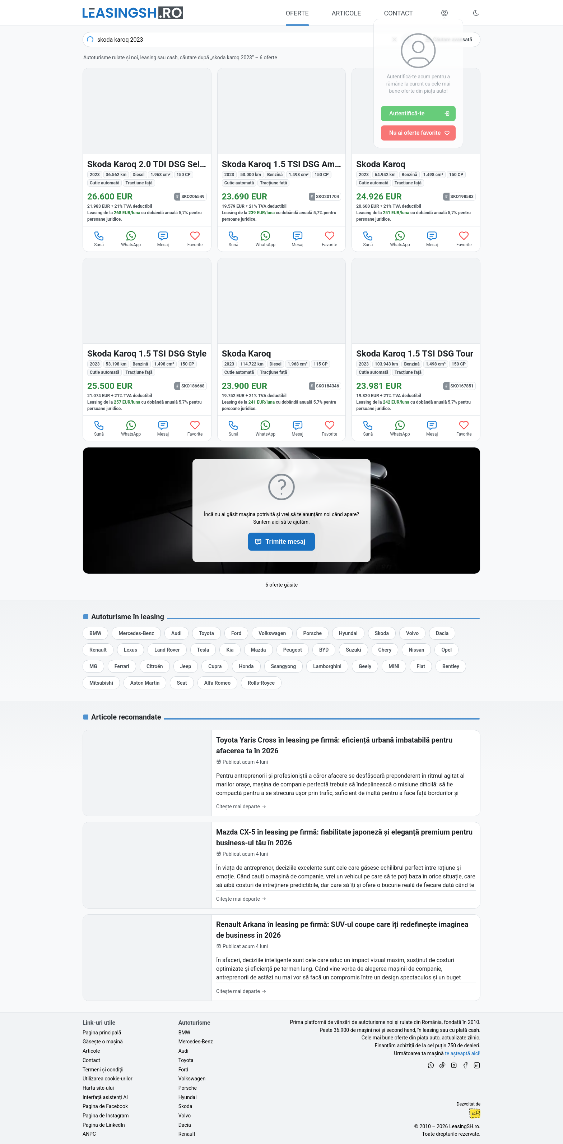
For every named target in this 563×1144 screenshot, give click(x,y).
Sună (99, 238)
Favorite (195, 238)
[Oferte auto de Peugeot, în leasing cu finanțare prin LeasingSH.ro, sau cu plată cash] (292, 649)
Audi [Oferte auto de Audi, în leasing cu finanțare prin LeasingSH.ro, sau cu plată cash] (183, 1051)
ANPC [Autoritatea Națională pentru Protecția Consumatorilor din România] (89, 1134)
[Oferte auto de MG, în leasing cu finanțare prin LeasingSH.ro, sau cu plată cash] (93, 666)
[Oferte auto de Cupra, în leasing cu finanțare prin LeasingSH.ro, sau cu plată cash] (214, 666)
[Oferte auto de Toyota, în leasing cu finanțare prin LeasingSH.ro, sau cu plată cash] (206, 633)
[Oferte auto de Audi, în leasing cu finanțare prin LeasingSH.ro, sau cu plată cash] (176, 633)
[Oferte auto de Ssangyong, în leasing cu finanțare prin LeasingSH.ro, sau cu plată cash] (283, 666)
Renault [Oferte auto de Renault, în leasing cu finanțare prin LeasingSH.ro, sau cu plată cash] (186, 1134)
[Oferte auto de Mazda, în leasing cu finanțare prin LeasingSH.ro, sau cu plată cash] (258, 649)
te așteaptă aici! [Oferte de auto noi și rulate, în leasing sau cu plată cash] (462, 1053)
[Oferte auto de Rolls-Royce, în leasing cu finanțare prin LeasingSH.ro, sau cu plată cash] (261, 682)
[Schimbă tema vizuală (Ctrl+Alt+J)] (476, 13)
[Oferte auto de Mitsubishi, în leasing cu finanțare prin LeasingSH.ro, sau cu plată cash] (101, 682)
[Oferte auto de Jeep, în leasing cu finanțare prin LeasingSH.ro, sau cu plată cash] (185, 666)
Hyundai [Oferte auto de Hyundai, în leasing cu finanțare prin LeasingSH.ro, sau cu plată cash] (187, 1097)
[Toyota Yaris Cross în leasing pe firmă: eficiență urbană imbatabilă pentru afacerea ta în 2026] (281, 773)
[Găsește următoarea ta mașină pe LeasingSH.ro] (133, 12)
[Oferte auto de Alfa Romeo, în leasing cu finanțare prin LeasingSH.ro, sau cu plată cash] (217, 682)
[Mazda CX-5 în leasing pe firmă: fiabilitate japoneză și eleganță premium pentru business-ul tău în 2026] (281, 865)
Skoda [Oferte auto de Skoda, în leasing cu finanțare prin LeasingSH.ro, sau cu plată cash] (185, 1106)
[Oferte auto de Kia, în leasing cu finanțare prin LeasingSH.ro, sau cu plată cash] (229, 649)
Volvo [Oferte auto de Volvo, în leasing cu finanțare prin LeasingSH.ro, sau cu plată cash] (184, 1115)
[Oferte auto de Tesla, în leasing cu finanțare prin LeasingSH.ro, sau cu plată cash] (203, 649)
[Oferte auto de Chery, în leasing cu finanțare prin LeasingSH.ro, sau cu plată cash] (385, 649)
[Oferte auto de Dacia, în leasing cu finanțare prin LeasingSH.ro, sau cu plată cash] (442, 633)
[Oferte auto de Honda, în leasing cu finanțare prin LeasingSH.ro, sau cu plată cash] (246, 666)
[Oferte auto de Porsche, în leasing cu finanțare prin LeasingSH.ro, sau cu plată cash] (312, 633)
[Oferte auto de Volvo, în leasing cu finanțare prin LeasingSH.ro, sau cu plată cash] (412, 633)
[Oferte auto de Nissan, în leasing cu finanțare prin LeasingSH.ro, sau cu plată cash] (416, 649)
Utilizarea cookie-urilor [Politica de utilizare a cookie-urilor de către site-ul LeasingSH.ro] (107, 1078)
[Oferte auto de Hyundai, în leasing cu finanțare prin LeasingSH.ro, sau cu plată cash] (348, 633)
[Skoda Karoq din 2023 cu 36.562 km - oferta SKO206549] (147, 147)
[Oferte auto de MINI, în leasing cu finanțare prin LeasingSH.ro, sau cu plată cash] (394, 666)
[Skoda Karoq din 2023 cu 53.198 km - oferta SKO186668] (147, 337)
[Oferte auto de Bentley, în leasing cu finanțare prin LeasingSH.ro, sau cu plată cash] (451, 666)
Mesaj (163, 238)
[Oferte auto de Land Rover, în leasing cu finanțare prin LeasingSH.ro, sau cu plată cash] (167, 649)
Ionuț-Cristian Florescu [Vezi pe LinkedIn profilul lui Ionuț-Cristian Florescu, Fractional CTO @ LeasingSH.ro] (474, 1113)
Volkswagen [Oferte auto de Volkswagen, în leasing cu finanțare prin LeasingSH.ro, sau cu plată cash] (191, 1078)
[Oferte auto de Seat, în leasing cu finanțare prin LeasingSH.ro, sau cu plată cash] (182, 682)
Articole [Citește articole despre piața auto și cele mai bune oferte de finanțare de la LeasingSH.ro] (91, 1051)
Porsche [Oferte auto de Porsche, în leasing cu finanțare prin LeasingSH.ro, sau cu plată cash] (187, 1088)
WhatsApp (131, 238)
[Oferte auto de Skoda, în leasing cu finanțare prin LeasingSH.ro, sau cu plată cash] (382, 633)
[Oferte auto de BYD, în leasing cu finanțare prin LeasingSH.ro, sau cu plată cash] (323, 649)
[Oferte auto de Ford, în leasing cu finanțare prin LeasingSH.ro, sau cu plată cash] (236, 633)
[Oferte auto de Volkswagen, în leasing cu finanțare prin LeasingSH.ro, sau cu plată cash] (272, 633)
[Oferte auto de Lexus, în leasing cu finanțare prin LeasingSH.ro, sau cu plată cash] (130, 649)
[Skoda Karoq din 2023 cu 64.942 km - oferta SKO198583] (416, 147)
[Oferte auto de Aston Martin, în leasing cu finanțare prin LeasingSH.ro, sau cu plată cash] (145, 682)
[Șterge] (395, 40)
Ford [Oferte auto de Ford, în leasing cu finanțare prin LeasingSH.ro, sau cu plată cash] (183, 1069)
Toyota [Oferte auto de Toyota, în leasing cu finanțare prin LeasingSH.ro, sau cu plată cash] (186, 1060)
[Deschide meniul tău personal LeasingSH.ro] (444, 13)
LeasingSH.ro (464, 1126)
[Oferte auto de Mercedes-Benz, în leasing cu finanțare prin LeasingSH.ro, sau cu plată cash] (136, 633)
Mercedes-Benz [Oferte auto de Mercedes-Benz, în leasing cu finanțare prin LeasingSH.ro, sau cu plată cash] (195, 1041)
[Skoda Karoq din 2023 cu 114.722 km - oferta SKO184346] (282, 337)
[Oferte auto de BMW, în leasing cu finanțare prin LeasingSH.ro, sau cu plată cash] (95, 633)
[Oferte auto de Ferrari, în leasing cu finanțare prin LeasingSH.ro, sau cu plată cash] (122, 666)
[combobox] (249, 39)
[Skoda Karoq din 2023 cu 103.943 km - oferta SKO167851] (416, 337)
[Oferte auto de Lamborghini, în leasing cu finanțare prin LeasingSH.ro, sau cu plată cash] (327, 666)
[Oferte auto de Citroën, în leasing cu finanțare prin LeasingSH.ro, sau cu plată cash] (155, 666)
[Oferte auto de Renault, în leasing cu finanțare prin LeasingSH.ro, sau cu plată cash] (98, 649)
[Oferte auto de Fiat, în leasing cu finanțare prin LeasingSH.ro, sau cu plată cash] (421, 666)
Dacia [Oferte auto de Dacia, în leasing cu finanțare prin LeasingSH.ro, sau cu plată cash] (184, 1125)
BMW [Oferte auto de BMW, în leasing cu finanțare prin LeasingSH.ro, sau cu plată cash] (184, 1032)
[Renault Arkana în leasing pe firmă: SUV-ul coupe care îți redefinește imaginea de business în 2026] (281, 957)
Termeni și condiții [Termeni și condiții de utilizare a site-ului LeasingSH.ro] (103, 1069)
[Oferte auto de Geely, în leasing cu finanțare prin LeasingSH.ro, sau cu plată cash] (365, 666)
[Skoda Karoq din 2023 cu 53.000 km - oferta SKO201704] (282, 147)
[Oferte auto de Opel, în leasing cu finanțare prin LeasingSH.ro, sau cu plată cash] (446, 649)
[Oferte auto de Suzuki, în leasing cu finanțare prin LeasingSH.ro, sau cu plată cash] (353, 649)
